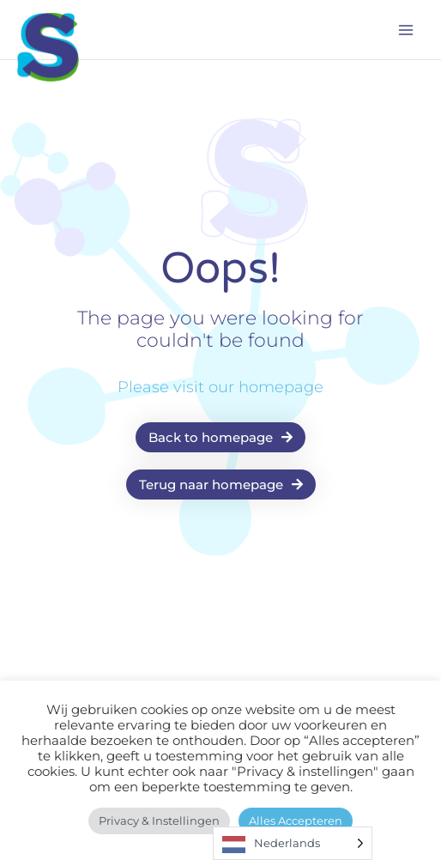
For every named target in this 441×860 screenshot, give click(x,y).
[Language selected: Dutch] (292, 843)
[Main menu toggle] (406, 30)
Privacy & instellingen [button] (159, 820)
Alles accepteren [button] (295, 820)
